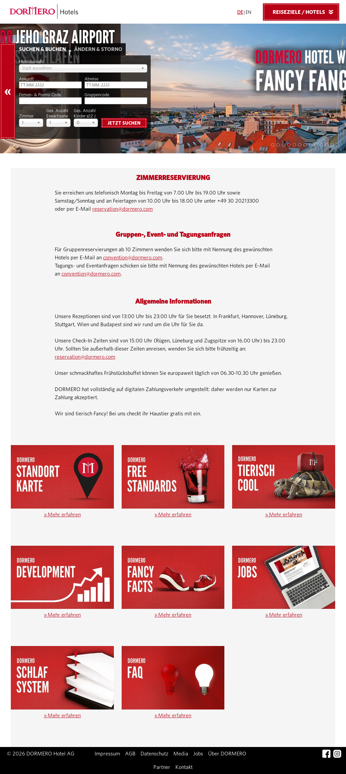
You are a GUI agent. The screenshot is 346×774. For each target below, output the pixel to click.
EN (248, 12)
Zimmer (26, 116)
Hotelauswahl (31, 62)
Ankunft (26, 79)
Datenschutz (154, 753)
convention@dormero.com (132, 257)
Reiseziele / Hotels (305, 11)
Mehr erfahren (62, 514)
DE (240, 12)
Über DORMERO (227, 753)
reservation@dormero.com (122, 209)
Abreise (91, 79)
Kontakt (184, 767)
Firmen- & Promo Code (40, 95)
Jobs (198, 753)
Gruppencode (96, 95)
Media (180, 753)
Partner (161, 767)
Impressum (107, 753)
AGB (130, 753)
